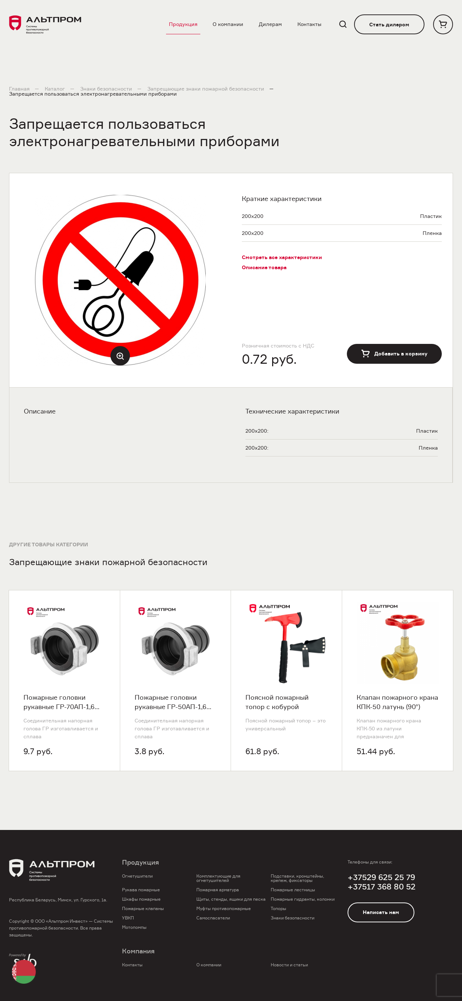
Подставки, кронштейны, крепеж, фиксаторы (297, 878)
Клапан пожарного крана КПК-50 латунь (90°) (397, 702)
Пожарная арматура (217, 889)
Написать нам (381, 912)
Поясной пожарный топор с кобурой (277, 702)
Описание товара (264, 267)
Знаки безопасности (106, 88)
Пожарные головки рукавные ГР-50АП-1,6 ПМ (170, 703)
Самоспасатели (213, 918)
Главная (19, 88)
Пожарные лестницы (293, 889)
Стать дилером (389, 24)
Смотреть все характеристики (282, 257)
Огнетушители (137, 876)
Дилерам (270, 24)
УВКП (128, 918)
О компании (228, 24)
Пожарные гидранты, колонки (303, 899)
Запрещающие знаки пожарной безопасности (205, 88)
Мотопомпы (134, 927)
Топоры (278, 908)
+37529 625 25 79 (381, 877)
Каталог (55, 88)
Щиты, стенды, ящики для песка (231, 899)
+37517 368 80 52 (381, 886)
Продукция (183, 24)
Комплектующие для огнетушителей (218, 878)
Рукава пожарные (141, 889)
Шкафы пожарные (141, 899)
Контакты (309, 24)
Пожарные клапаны (143, 908)
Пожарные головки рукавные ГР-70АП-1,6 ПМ (59, 703)
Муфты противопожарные (223, 908)
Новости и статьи (289, 964)
